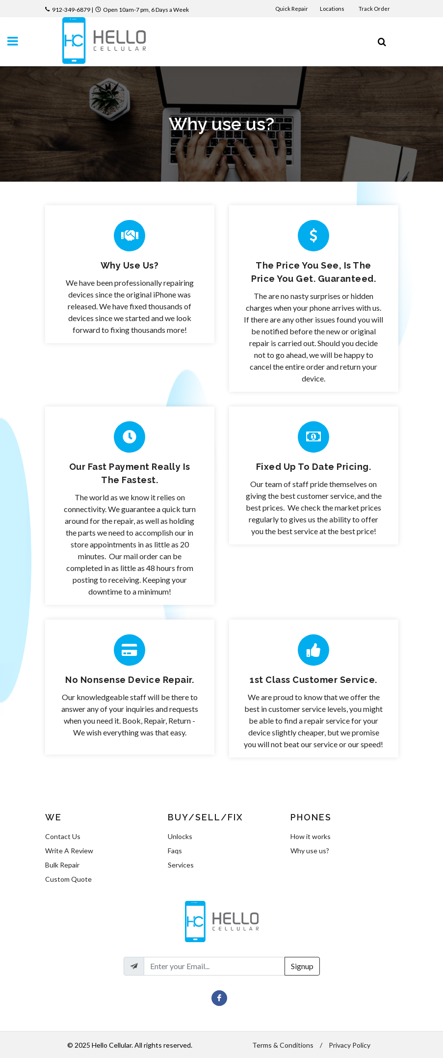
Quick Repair (291, 8)
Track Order (375, 8)
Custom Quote (68, 879)
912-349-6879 (71, 9)
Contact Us (62, 836)
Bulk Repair (62, 865)
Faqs (175, 850)
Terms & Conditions (282, 1045)
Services (181, 865)
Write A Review (69, 850)
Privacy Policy (349, 1045)
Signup (302, 966)
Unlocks (180, 836)
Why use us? (309, 850)
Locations (332, 8)
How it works (310, 836)
